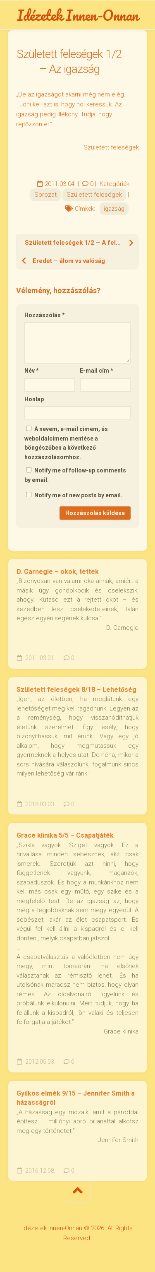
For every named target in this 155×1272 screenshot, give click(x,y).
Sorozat (45, 194)
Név (31, 370)
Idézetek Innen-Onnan (77, 15)
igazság (114, 208)
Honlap (34, 399)
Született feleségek (94, 194)
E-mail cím (96, 370)
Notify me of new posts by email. (78, 495)
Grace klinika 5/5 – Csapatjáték (65, 835)
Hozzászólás (44, 315)
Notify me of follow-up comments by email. (75, 475)
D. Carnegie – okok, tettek (58, 572)
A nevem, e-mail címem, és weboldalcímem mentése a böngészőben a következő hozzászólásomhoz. (66, 443)
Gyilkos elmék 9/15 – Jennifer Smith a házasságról (76, 1098)
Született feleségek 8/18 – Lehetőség (76, 690)
